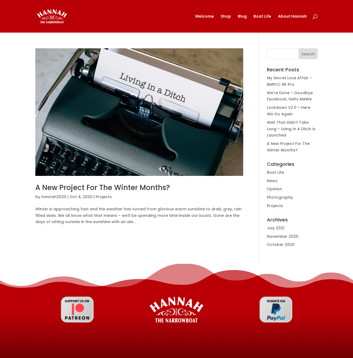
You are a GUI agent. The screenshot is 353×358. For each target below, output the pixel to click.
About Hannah (292, 16)
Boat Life (262, 16)
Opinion (274, 189)
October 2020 (281, 244)
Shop (226, 16)
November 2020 (282, 236)
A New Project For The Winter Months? (102, 187)
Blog (242, 16)
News (272, 180)
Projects (104, 196)
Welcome (204, 16)
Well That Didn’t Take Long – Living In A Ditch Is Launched (291, 129)
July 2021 (276, 228)
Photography (280, 197)
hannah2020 (53, 196)
